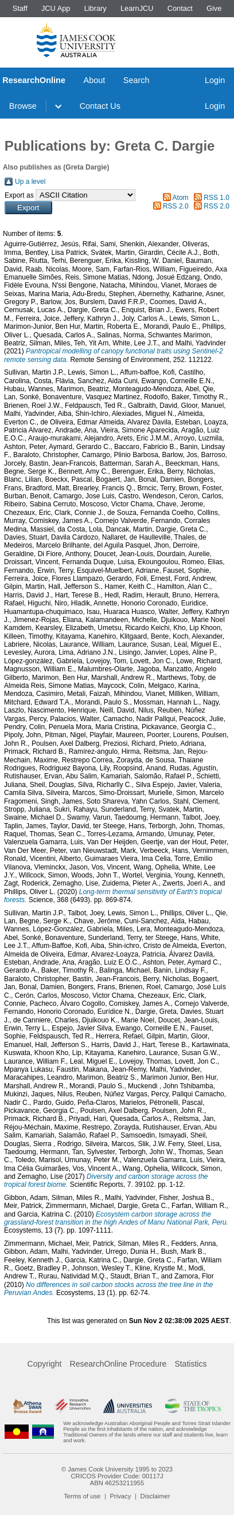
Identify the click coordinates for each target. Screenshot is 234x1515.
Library (95, 8)
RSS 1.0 (216, 198)
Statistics (190, 1363)
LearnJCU (137, 8)
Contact (180, 8)
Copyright (45, 1363)
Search (136, 80)
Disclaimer (155, 1496)
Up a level (30, 182)
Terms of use (82, 1496)
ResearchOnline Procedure (118, 1363)
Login (215, 80)
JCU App (56, 8)
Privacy (120, 1496)
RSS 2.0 (176, 206)
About (95, 80)
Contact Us (100, 106)
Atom (181, 198)
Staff (20, 8)
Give (213, 8)
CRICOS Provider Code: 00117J (117, 1476)
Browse (23, 106)
